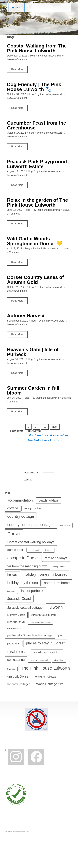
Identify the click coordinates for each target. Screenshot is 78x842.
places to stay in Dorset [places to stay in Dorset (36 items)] (45, 643)
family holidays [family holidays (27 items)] (56, 558)
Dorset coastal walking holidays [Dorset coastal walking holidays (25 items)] (30, 542)
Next (54, 427)
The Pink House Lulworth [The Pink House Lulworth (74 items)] (45, 668)
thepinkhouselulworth (52, 55)
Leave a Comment (17, 59)
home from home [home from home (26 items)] (57, 583)
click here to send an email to (47, 435)
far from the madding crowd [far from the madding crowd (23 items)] (27, 566)
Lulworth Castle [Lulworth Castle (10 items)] (16, 614)
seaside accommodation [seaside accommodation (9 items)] (47, 652)
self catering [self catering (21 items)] (16, 659)
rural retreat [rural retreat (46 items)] (17, 651)
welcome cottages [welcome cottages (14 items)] (18, 684)
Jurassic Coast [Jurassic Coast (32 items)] (19, 599)
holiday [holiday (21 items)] (12, 574)
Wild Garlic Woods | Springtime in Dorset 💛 (34, 241)
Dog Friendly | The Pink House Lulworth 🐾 (34, 87)
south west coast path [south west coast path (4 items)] (39, 660)
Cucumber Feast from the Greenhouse (36, 125)
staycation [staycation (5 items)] (58, 660)
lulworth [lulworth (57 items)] (55, 607)
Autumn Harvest (26, 315)
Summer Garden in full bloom (33, 390)
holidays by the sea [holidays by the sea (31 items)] (22, 583)
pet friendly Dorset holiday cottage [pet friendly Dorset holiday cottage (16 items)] (29, 635)
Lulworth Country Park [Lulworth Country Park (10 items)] (43, 614)
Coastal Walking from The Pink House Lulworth (37, 48)
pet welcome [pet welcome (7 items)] (13, 643)
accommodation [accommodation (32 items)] (20, 500)
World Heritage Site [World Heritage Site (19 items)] (49, 684)
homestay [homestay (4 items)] (11, 591)
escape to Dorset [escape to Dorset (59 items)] (23, 557)
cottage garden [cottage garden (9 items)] (32, 508)
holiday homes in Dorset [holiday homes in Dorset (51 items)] (45, 574)
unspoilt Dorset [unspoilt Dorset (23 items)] (18, 676)
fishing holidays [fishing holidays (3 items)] (59, 567)
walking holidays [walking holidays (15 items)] (46, 676)
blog (32, 55)
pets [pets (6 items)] (60, 635)
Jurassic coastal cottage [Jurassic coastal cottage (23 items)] (25, 607)
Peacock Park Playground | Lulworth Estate (38, 164)
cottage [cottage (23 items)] (12, 508)
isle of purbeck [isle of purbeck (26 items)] (32, 591)
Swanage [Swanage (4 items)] (11, 669)
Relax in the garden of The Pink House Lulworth (37, 202)
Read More (17, 69)
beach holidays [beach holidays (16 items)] (49, 500)
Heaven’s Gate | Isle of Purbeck (33, 352)
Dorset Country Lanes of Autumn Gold (35, 280)
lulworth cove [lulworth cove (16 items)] (16, 622)
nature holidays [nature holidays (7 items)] (15, 628)
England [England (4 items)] (48, 550)
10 (44, 427)
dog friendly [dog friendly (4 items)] (65, 525)
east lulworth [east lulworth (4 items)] (34, 550)
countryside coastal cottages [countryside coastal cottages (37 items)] (30, 525)
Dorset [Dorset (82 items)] (13, 533)
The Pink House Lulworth (44, 440)
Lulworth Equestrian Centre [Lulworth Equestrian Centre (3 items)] (40, 622)
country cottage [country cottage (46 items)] (20, 516)
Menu (16, 7)
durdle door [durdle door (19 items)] (15, 549)
